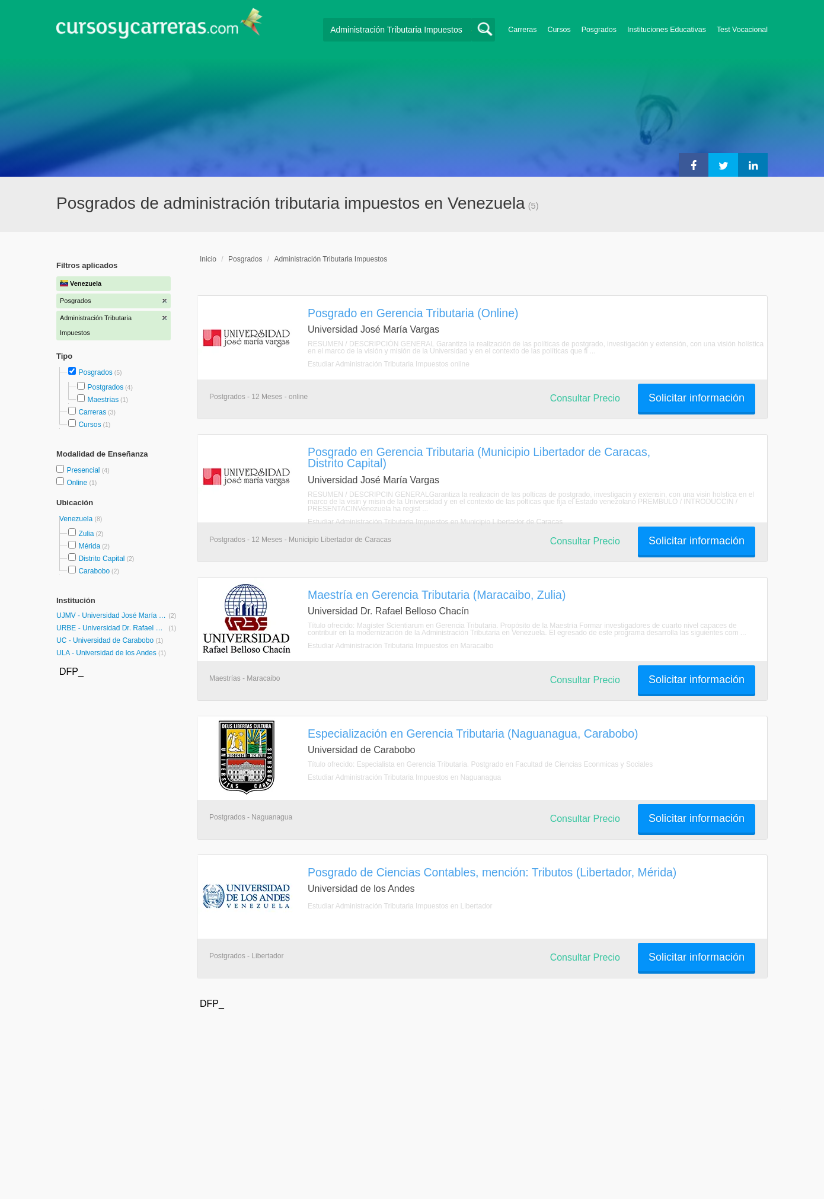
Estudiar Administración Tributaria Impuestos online (389, 364)
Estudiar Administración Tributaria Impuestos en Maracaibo (400, 646)
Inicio (208, 259)
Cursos (558, 29)
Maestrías (103, 400)
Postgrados (105, 387)
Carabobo (94, 571)
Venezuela (76, 519)
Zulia (86, 534)
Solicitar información (697, 398)
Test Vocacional (742, 29)
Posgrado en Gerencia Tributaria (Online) (413, 313)
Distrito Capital (101, 558)
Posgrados (599, 29)
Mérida (89, 546)
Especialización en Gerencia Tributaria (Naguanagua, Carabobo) (473, 733)
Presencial (83, 470)
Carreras (522, 29)
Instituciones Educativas (666, 29)
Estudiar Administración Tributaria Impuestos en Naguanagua (404, 777)
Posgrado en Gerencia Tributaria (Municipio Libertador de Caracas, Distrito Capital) (479, 457)
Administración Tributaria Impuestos (330, 259)
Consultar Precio (585, 398)
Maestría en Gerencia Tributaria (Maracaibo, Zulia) (437, 594)
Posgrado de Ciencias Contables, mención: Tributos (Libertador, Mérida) (492, 872)
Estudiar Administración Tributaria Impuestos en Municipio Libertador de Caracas (435, 522)
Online (77, 483)
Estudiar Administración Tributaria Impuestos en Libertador (400, 906)
